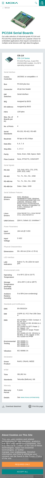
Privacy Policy (35, 456)
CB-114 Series (23, 58)
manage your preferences (14, 452)
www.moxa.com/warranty (30, 397)
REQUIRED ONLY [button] (22, 464)
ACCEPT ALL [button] (22, 472)
